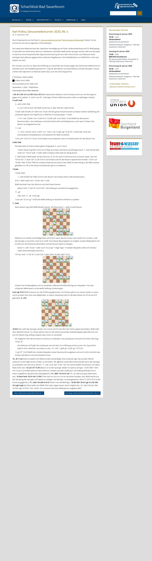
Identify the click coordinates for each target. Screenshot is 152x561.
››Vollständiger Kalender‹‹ (119, 84)
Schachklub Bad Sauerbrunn (43, 6)
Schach (59, 20)
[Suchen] (139, 13)
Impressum (72, 20)
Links (83, 20)
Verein (30, 20)
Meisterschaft (44, 20)
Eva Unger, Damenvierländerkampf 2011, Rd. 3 (81, 393)
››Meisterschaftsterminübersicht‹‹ (122, 87)
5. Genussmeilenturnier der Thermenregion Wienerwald (61, 40)
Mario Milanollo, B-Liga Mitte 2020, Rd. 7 (29, 393)
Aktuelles (17, 20)
